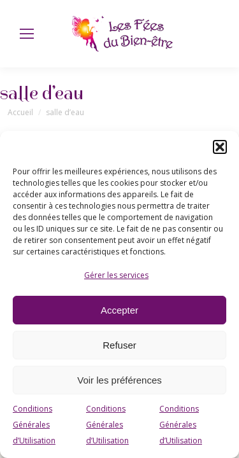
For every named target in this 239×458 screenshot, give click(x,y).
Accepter (119, 310)
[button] (220, 147)
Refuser (119, 345)
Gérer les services (116, 275)
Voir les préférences (119, 380)
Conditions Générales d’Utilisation (34, 424)
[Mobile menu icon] (26, 33)
